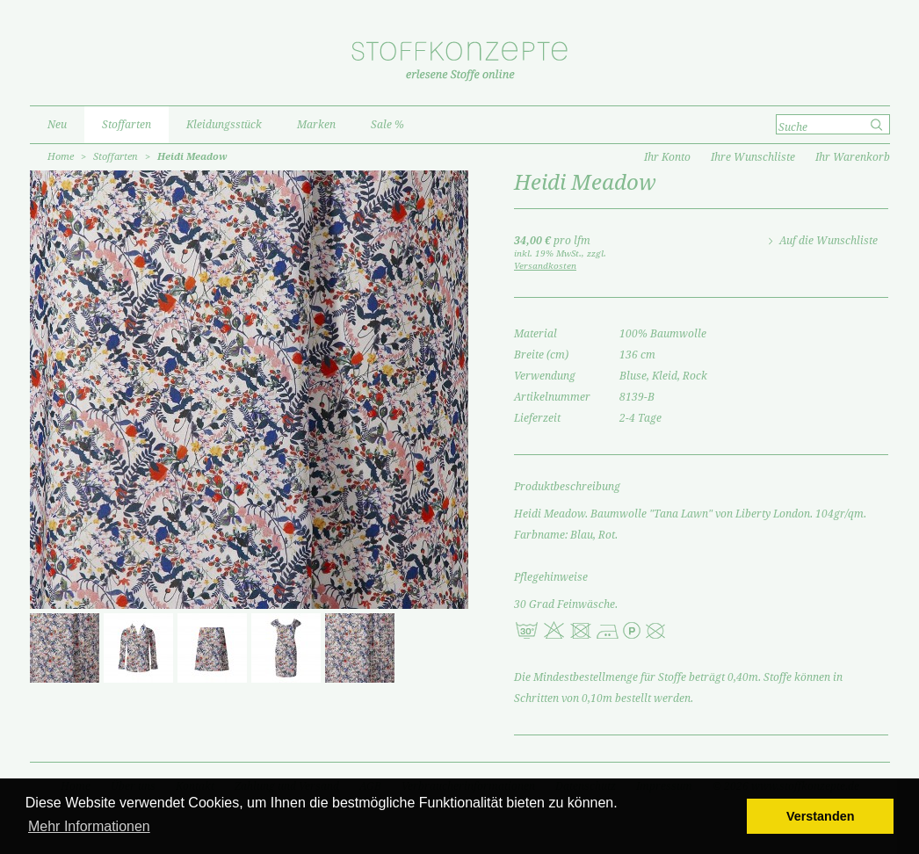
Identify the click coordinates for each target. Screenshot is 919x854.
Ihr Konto (667, 157)
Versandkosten (545, 266)
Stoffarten (115, 157)
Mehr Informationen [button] (89, 826)
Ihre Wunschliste (753, 157)
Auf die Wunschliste (828, 241)
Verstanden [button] (820, 816)
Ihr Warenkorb (852, 157)
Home (60, 157)
